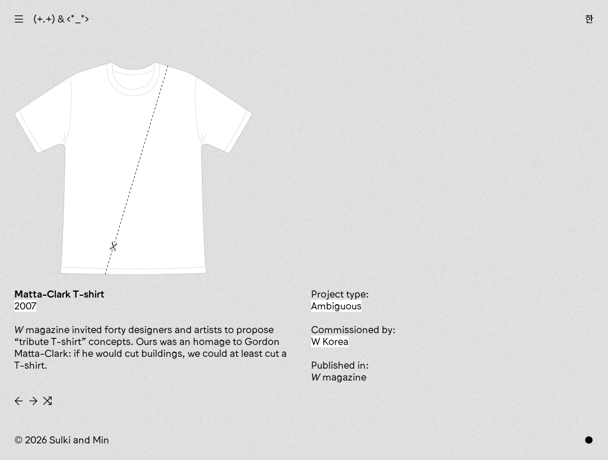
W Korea (330, 341)
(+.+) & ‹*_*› (61, 19)
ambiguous (336, 306)
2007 (25, 306)
